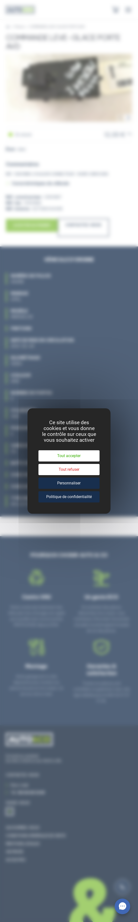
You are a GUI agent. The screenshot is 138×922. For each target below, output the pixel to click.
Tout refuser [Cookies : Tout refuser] (69, 469)
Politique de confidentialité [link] (69, 496)
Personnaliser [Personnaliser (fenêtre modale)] (69, 483)
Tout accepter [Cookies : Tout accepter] (69, 455)
